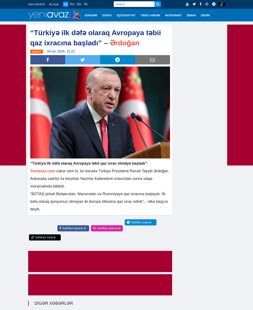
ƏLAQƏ (54, 4)
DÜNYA (107, 15)
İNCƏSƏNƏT (173, 15)
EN (79, 4)
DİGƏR (205, 15)
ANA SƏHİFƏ (36, 4)
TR (86, 4)
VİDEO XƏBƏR (150, 15)
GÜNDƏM (91, 15)
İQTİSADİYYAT (126, 15)
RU (72, 4)
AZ (66, 4)
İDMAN (191, 15)
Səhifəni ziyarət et (72, 228)
